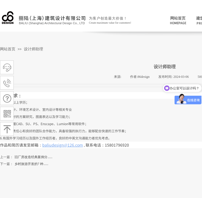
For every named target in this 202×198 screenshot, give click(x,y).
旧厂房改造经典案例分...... (26, 157)
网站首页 (7, 49)
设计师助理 (33, 49)
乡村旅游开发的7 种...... (24, 164)
